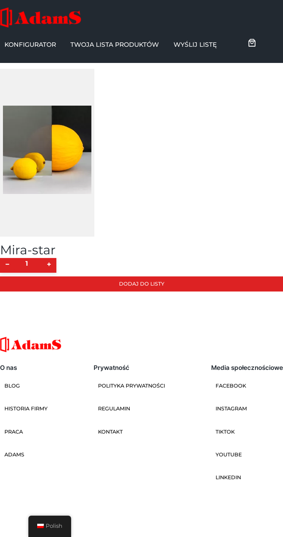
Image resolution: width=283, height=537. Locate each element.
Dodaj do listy (141, 283)
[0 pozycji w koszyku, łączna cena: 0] (252, 42)
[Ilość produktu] (27, 263)
